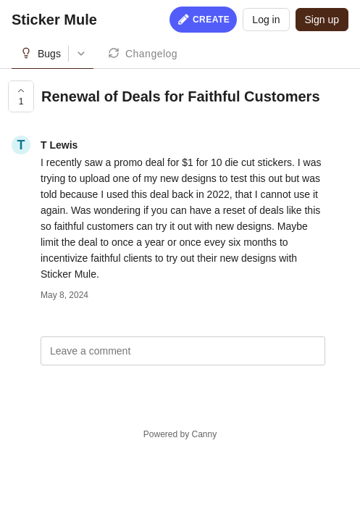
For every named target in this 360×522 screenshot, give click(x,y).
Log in (266, 19)
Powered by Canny (180, 434)
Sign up (322, 19)
